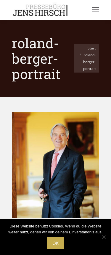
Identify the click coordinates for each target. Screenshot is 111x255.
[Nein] (104, 237)
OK (55, 243)
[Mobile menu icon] (95, 9)
